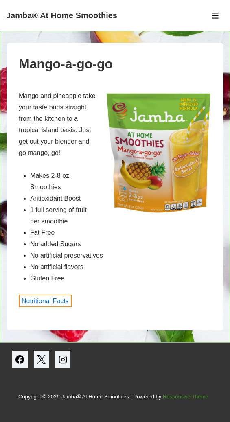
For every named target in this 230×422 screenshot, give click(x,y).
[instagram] (63, 359)
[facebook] (20, 359)
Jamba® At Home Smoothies (61, 15)
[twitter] (41, 359)
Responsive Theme (185, 397)
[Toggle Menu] (215, 15)
